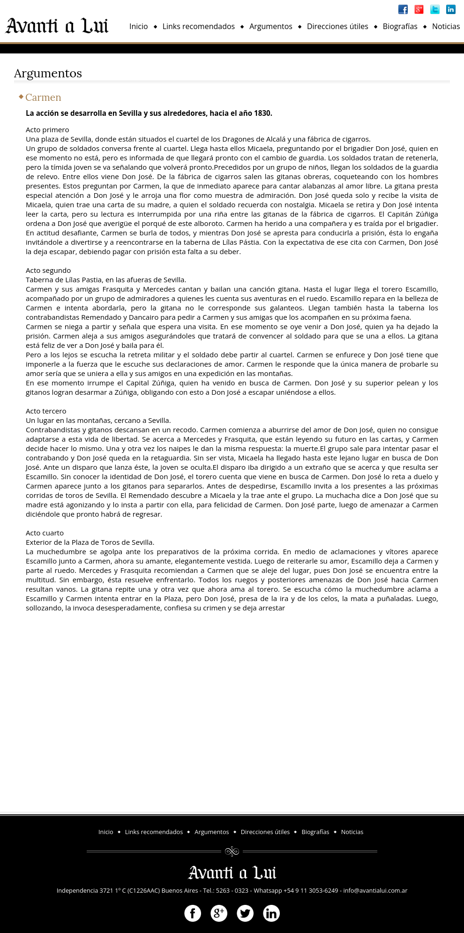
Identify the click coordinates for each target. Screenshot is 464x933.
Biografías (400, 26)
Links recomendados (199, 26)
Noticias (446, 26)
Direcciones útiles (337, 26)
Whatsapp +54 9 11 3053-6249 (296, 890)
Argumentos (270, 26)
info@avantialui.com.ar (375, 890)
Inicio (138, 26)
